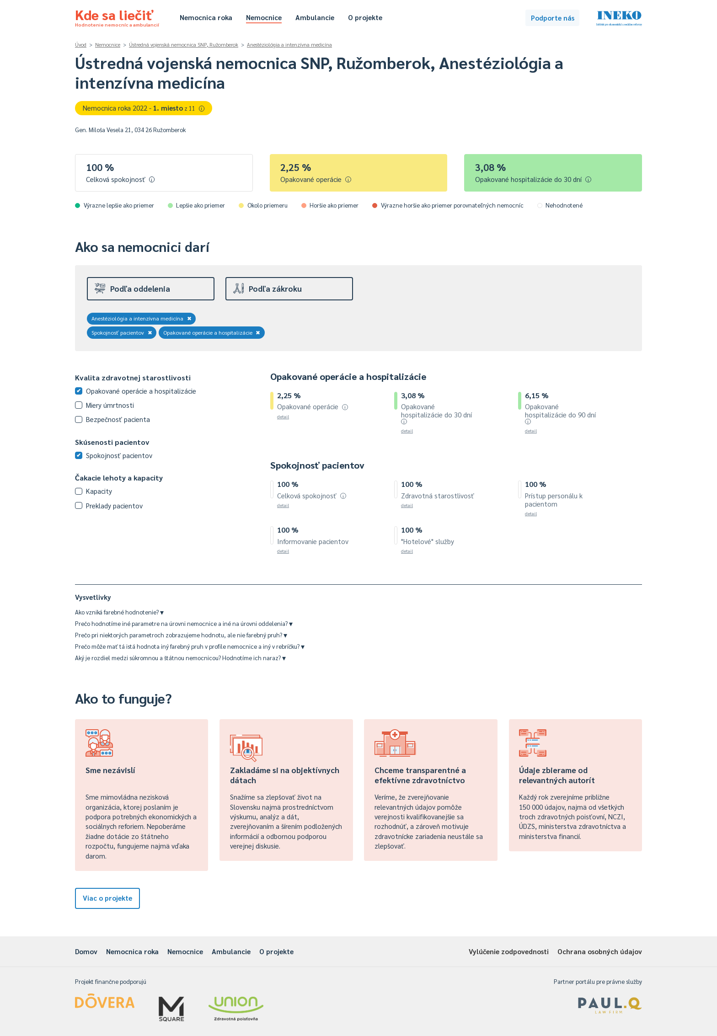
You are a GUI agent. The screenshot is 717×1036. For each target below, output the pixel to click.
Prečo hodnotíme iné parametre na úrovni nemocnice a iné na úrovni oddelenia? (184, 623)
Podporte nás (552, 17)
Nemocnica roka (206, 17)
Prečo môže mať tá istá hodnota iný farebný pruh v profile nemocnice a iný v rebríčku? (190, 646)
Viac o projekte (107, 897)
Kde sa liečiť (117, 16)
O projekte (365, 17)
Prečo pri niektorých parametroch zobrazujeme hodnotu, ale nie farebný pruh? (181, 635)
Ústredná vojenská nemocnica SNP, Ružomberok (183, 44)
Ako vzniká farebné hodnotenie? (119, 612)
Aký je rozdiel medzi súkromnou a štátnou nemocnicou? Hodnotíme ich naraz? (180, 658)
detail (283, 416)
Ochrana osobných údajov (599, 951)
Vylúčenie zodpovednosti (509, 951)
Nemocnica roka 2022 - (144, 107)
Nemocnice (264, 17)
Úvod (80, 44)
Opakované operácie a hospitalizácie (212, 332)
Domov (86, 951)
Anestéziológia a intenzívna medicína (289, 44)
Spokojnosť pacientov (121, 332)
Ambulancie (314, 17)
